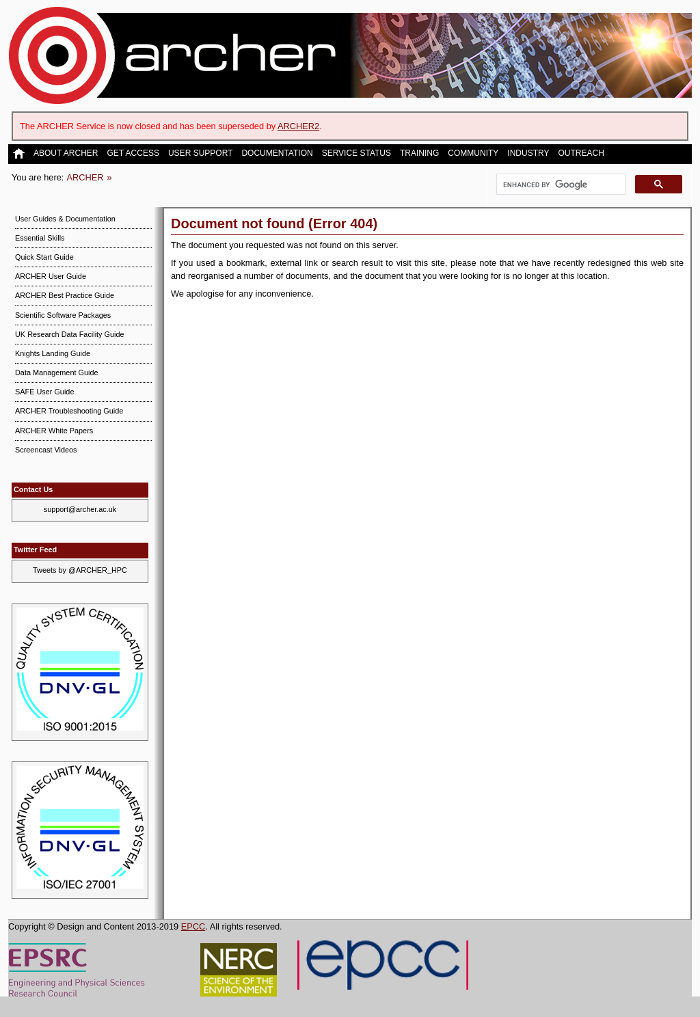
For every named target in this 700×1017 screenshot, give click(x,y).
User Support (200, 153)
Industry (528, 153)
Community (473, 153)
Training (419, 153)
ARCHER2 (298, 126)
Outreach (581, 153)
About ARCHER (65, 153)
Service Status (356, 153)
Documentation (276, 153)
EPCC (193, 926)
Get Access (133, 153)
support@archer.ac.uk (80, 509)
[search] (559, 184)
